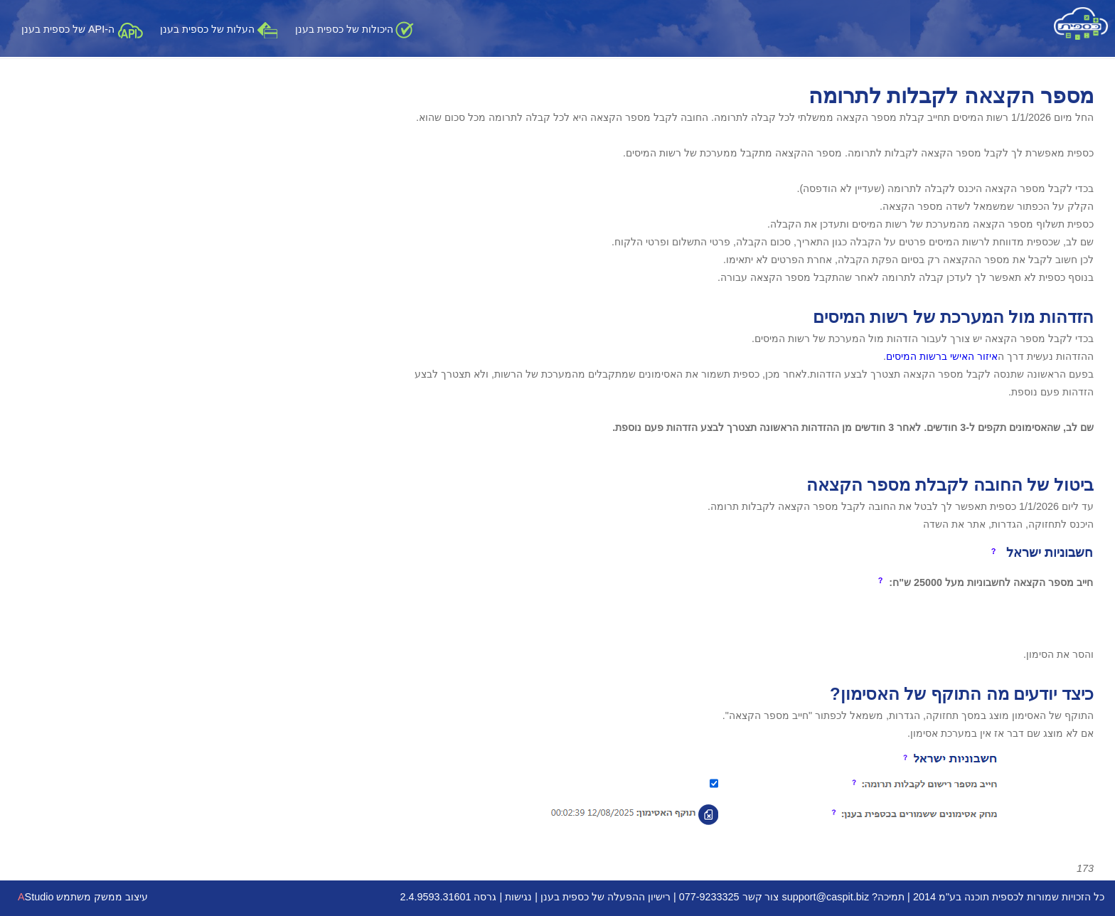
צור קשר (760, 896)
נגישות (518, 896)
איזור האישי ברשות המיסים (942, 356)
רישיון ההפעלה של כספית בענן (605, 896)
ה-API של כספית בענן (82, 29)
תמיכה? (888, 896)
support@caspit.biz (826, 896)
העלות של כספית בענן (219, 29)
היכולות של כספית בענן (354, 29)
